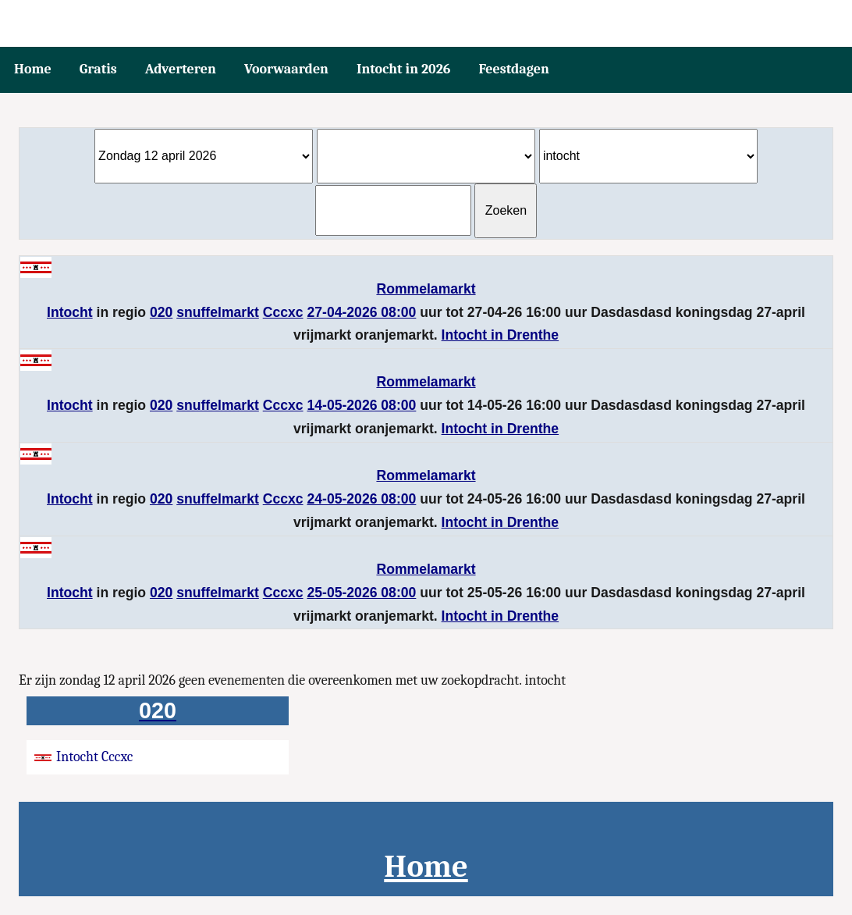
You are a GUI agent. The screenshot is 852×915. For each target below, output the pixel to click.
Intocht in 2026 (404, 69)
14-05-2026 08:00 (361, 405)
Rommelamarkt (425, 289)
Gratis (98, 69)
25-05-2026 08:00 (361, 592)
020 (161, 312)
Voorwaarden (286, 69)
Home (32, 69)
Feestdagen (514, 69)
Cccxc (283, 312)
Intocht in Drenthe (500, 335)
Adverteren (180, 69)
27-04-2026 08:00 (361, 312)
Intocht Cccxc (83, 757)
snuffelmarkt (217, 312)
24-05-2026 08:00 (361, 499)
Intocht (70, 312)
